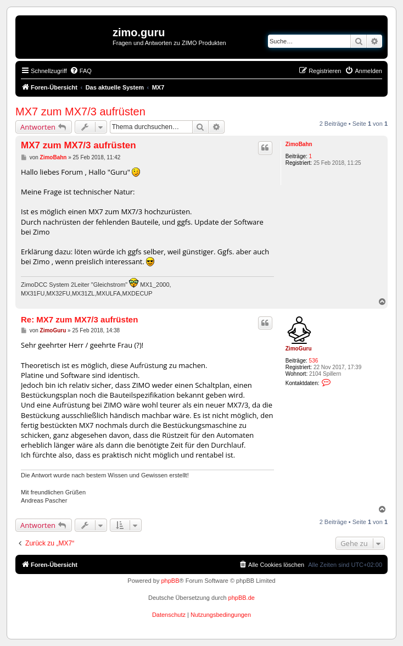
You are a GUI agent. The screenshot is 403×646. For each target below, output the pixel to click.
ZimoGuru (299, 349)
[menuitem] (81, 70)
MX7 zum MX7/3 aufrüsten (80, 111)
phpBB (170, 580)
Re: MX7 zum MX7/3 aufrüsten (79, 319)
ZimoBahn (299, 144)
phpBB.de (241, 597)
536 (313, 361)
